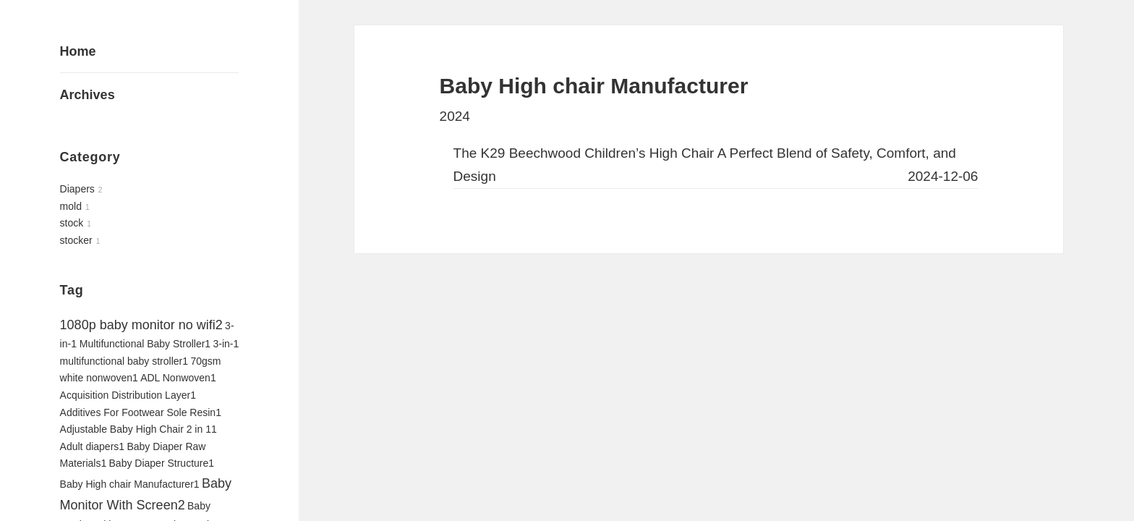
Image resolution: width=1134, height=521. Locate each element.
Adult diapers (92, 446)
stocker (76, 240)
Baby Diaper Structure (162, 463)
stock (72, 223)
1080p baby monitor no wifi (141, 325)
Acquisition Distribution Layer (128, 395)
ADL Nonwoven (178, 378)
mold (71, 206)
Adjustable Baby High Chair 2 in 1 (138, 429)
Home (78, 51)
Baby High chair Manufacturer (130, 484)
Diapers (77, 189)
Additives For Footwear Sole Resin (140, 412)
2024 (455, 116)
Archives (87, 95)
